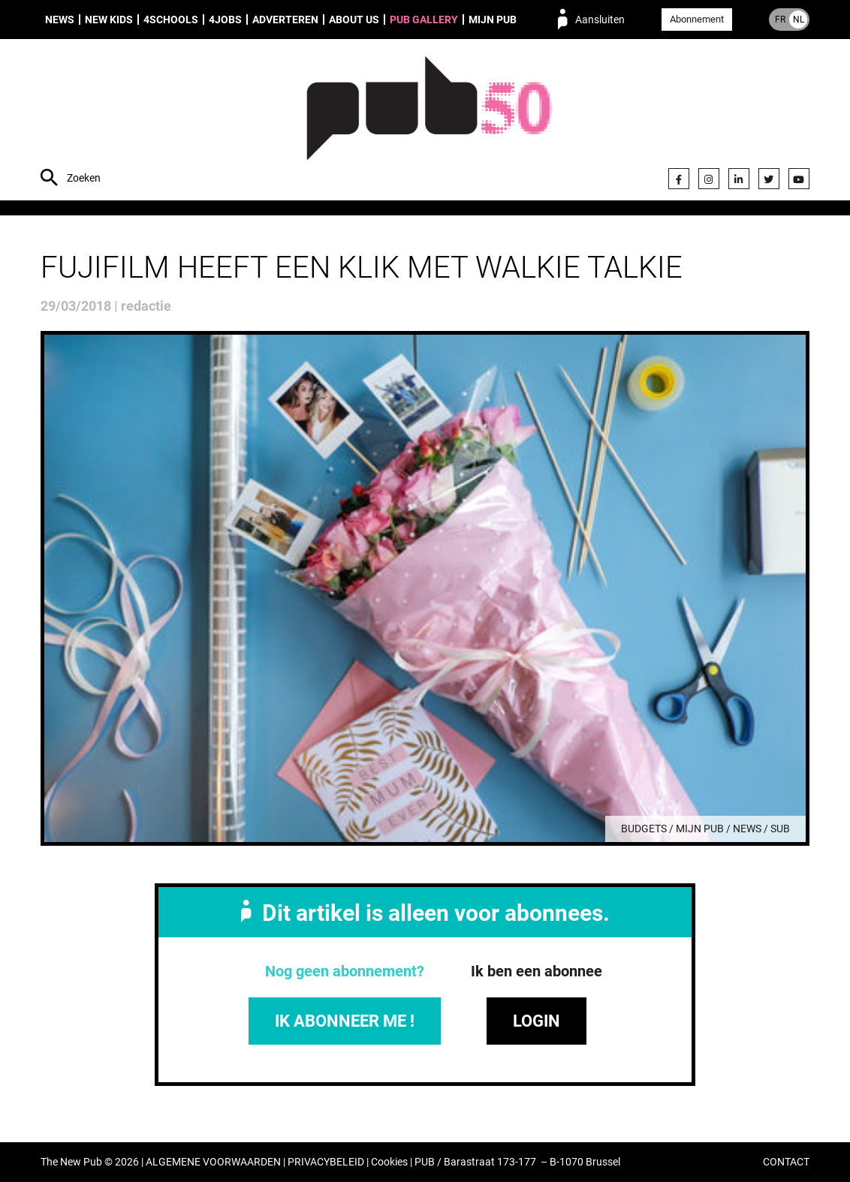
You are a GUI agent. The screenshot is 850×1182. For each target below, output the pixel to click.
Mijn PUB (493, 19)
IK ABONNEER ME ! (344, 1021)
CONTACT (786, 1162)
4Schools (170, 19)
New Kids (109, 19)
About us (354, 19)
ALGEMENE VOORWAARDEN (213, 1162)
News (59, 19)
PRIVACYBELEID (326, 1162)
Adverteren (285, 19)
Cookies (389, 1162)
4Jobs (225, 19)
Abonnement (697, 19)
